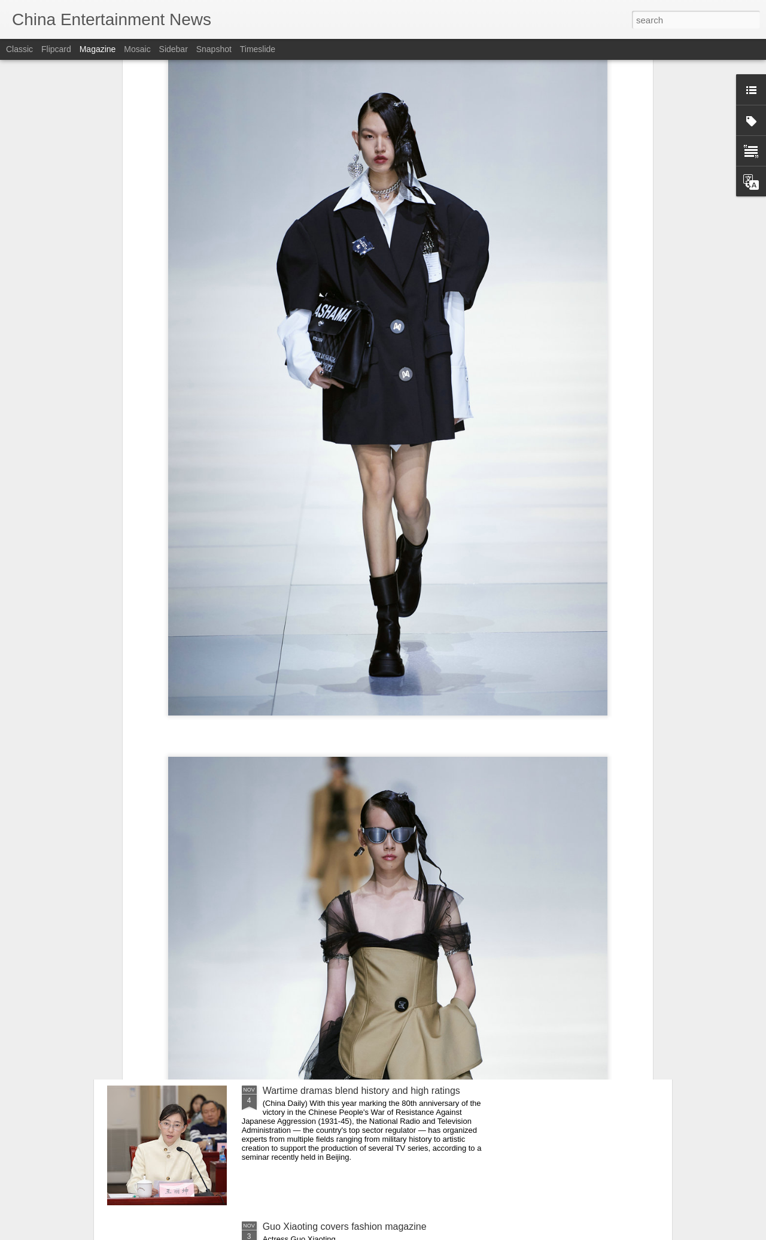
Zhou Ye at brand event (312, 955)
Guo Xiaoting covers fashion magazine (345, 1226)
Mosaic (137, 49)
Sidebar (173, 49)
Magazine (98, 49)
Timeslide (257, 49)
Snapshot (214, 49)
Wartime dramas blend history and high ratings (361, 1091)
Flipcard (56, 49)
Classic (19, 49)
